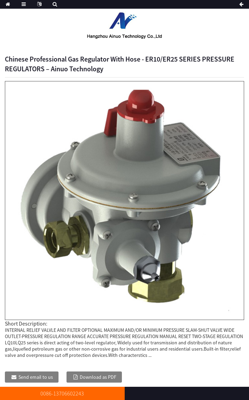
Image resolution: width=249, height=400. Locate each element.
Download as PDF (98, 377)
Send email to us (35, 377)
